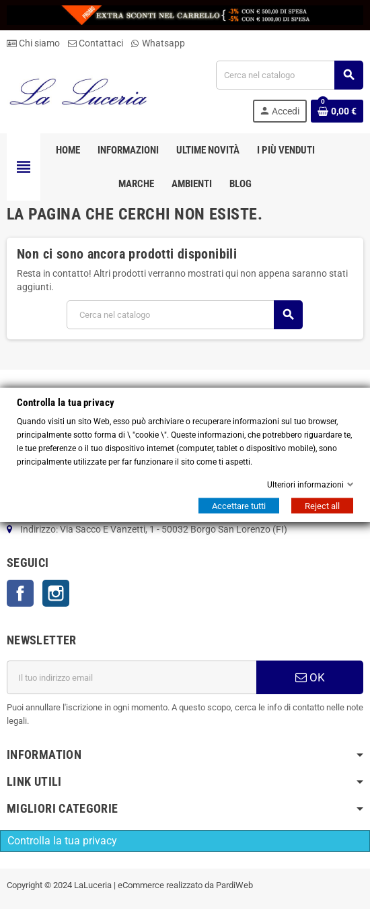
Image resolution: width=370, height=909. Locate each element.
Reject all (322, 506)
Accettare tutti (239, 506)
